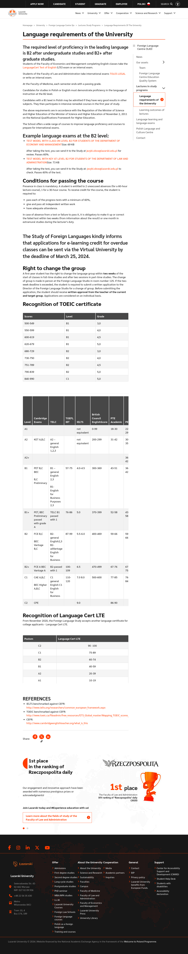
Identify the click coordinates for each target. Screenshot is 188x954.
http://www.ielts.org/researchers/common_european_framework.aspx (65, 707)
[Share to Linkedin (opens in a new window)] (48, 736)
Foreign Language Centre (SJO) (147, 47)
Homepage (27, 25)
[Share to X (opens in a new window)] (41, 736)
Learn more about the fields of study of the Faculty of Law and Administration (51, 817)
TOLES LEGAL (118, 73)
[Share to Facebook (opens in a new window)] (35, 736)
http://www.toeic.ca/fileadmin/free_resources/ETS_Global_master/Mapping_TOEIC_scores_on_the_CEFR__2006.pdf (90, 715)
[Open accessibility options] (178, 4)
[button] (42, 741)
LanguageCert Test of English (39, 67)
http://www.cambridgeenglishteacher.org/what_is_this (57, 723)
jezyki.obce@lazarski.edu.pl (101, 150)
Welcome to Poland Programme (140, 941)
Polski (141, 3)
